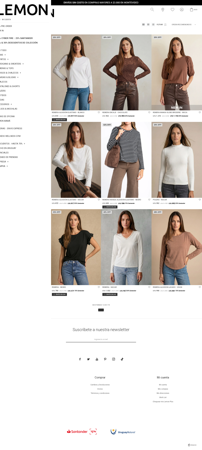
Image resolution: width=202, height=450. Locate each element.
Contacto (37, 410)
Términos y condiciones (100, 393)
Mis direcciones (163, 393)
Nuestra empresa (37, 385)
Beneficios (37, 389)
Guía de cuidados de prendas (37, 397)
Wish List (163, 397)
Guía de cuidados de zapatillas (37, 402)
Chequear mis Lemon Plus (163, 402)
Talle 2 (18, 31)
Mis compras (163, 389)
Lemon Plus (37, 393)
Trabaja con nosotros (37, 414)
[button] (152, 10)
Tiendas (37, 406)
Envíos (100, 389)
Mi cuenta (163, 385)
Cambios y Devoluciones (100, 385)
